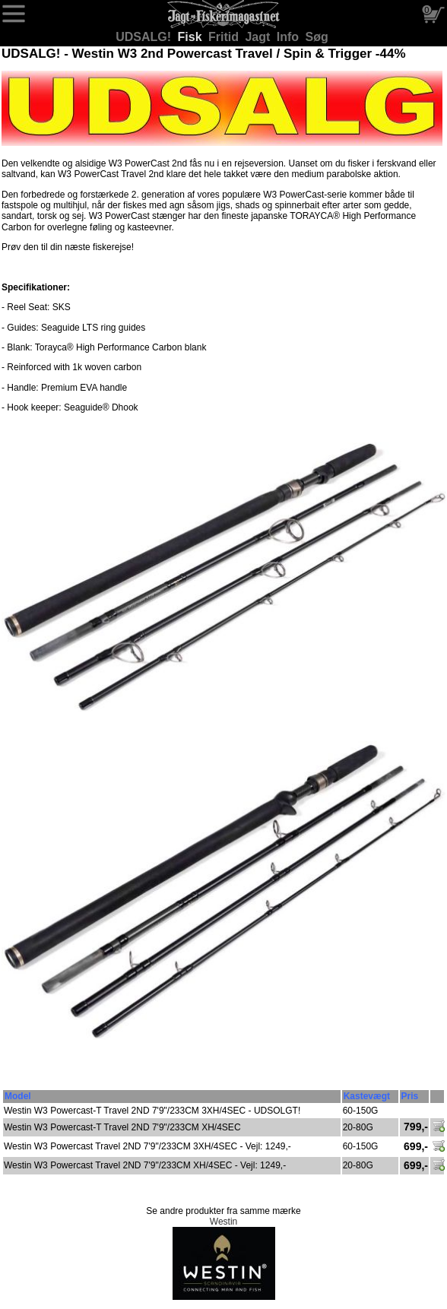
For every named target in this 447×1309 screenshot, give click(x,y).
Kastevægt (367, 1096)
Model (18, 1096)
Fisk (191, 36)
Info (290, 36)
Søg (317, 36)
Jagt (259, 36)
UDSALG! (145, 36)
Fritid (225, 36)
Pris (410, 1096)
